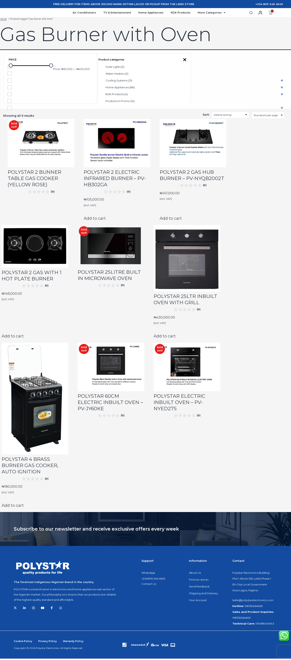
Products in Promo (120, 102)
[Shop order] (230, 116)
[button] (251, 13)
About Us (195, 574)
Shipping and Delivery (203, 594)
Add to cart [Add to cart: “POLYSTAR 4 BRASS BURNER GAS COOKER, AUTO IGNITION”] (13, 506)
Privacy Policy (47, 642)
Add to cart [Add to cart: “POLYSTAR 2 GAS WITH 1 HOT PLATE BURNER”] (13, 337)
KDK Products (180, 13)
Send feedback (199, 587)
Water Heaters (116, 75)
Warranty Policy (73, 642)
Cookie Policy (23, 642)
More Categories (211, 13)
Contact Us (148, 585)
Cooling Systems (118, 81)
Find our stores (198, 581)
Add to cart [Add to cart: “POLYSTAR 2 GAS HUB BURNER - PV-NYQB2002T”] (171, 219)
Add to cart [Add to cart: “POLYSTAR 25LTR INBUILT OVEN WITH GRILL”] (165, 337)
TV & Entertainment (117, 13)
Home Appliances (150, 13)
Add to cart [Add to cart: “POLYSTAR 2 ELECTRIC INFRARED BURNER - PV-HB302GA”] (95, 219)
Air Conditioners (84, 13)
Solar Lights (114, 68)
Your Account (198, 601)
